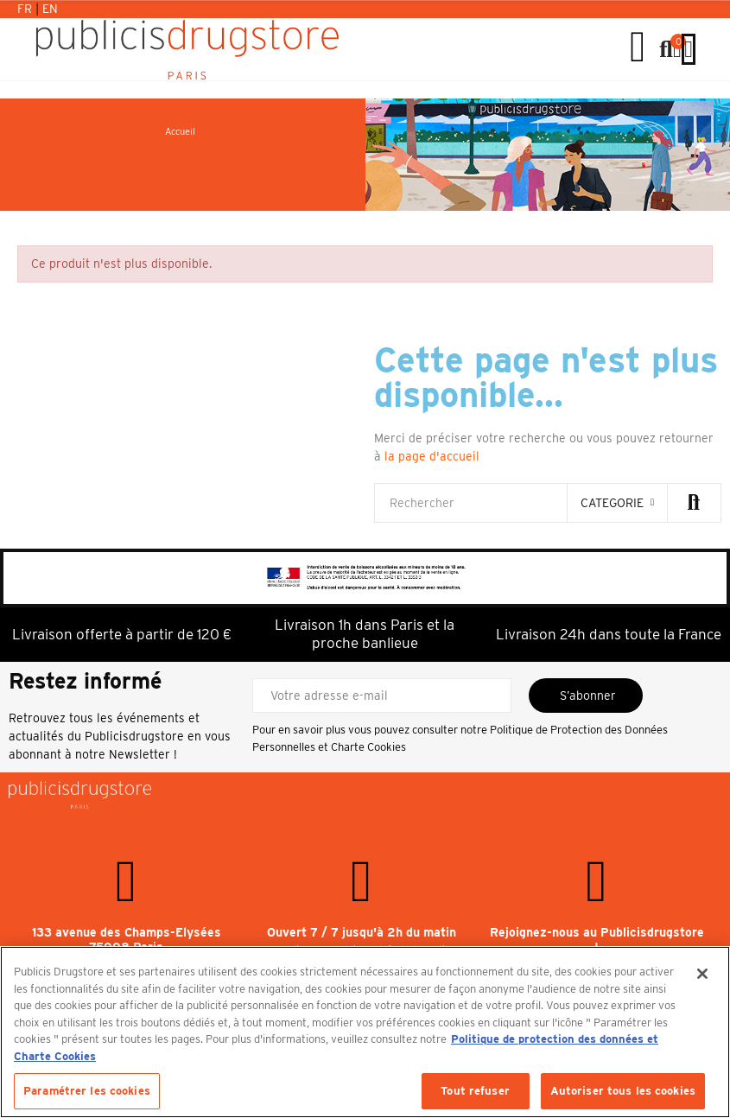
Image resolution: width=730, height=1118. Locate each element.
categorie (612, 503)
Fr (26, 9)
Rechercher (693, 503)
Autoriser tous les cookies (622, 1090)
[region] (365, 1032)
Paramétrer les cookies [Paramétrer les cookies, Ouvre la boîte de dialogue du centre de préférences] (86, 1090)
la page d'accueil (431, 456)
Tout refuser (475, 1090)
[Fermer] (702, 974)
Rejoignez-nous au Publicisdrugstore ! (597, 940)
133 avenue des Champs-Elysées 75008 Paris (126, 940)
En (50, 9)
